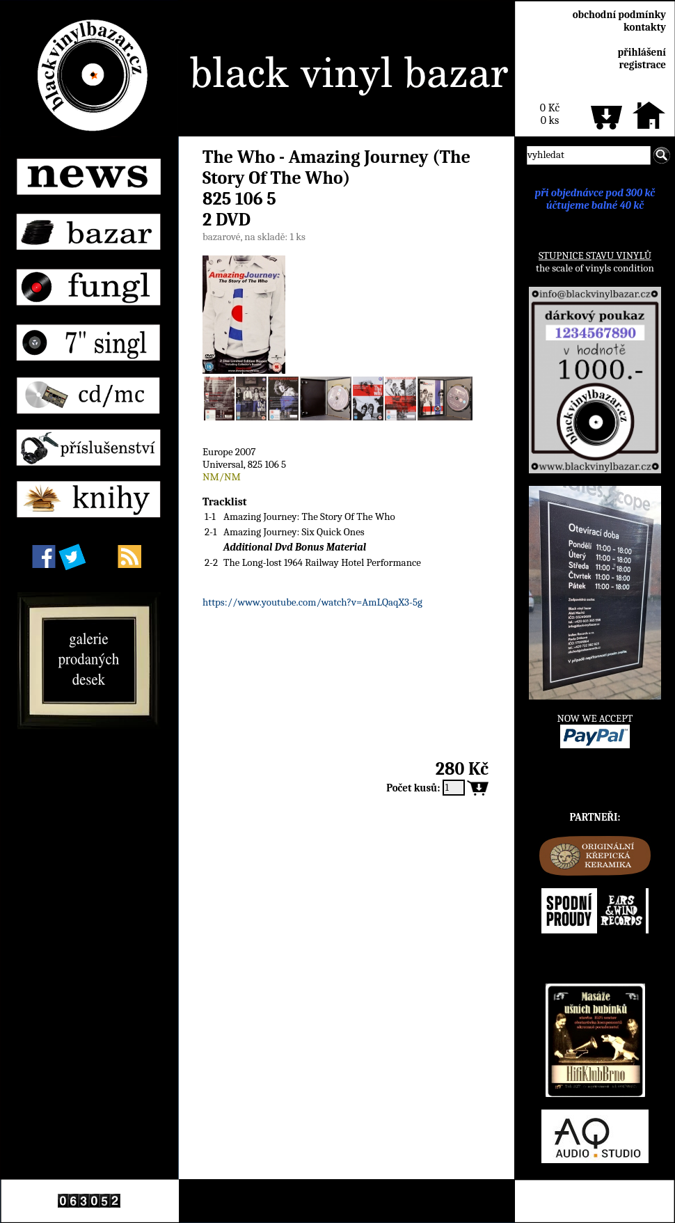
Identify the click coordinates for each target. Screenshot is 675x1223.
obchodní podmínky (619, 14)
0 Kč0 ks (549, 114)
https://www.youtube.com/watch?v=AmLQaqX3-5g (312, 602)
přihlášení (641, 52)
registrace (642, 64)
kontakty (645, 27)
